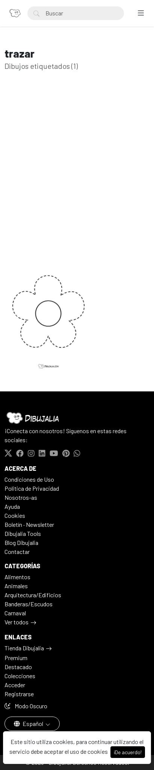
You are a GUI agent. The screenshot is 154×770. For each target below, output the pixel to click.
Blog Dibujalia (21, 542)
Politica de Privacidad (32, 488)
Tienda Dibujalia (24, 647)
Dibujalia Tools (23, 533)
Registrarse (19, 693)
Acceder (15, 684)
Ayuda (12, 506)
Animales (16, 585)
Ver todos (17, 621)
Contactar (17, 551)
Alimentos (17, 576)
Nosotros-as (21, 497)
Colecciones (20, 675)
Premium (16, 657)
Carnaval (15, 612)
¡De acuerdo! (128, 752)
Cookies (15, 515)
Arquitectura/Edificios (33, 594)
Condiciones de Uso (29, 479)
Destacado (18, 666)
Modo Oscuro (26, 705)
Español (29, 723)
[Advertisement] (77, 173)
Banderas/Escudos (29, 603)
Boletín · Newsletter (29, 524)
